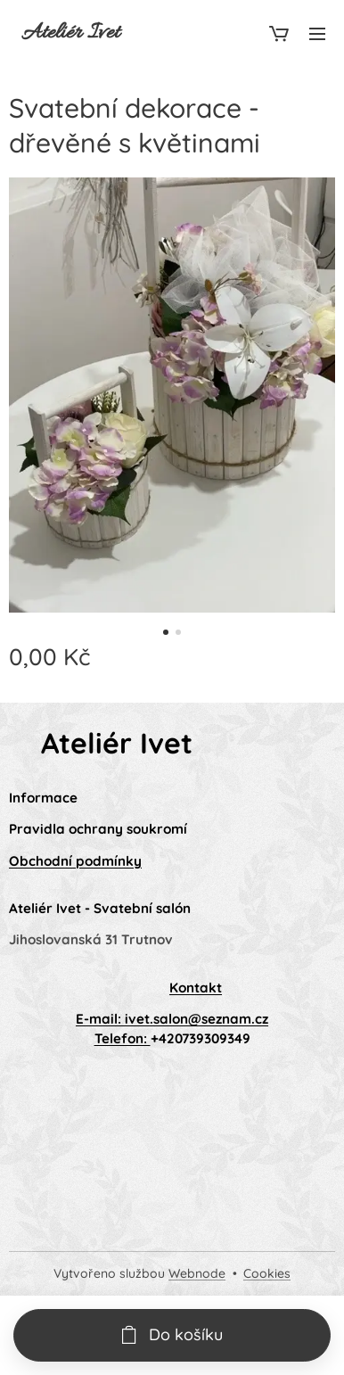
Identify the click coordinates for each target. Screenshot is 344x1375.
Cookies (267, 1273)
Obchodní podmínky (75, 860)
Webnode (196, 1273)
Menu (317, 34)
